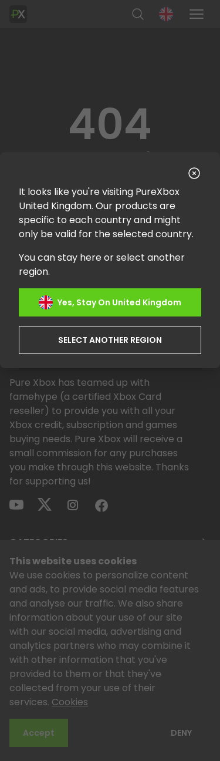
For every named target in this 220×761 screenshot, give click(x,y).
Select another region (110, 340)
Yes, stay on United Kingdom (110, 302)
